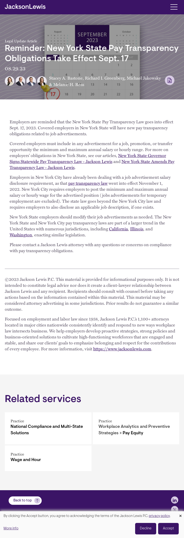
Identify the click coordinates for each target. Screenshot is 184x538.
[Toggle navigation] (173, 6)
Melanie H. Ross (68, 84)
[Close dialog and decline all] (180, 514)
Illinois (136, 228)
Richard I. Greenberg (105, 78)
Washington (21, 234)
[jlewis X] (174, 509)
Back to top (22, 500)
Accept (168, 528)
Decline (145, 528)
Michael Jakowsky (144, 78)
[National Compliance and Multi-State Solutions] (48, 428)
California (118, 228)
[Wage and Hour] (48, 458)
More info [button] (11, 528)
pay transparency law (88, 183)
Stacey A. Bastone (66, 78)
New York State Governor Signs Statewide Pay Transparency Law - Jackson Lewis (88, 158)
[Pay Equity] (136, 428)
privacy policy (159, 516)
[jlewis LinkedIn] (174, 500)
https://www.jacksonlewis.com (122, 348)
